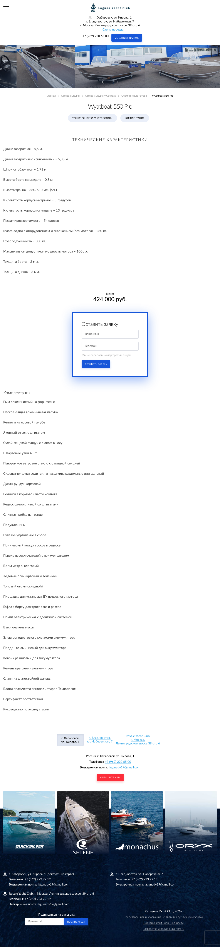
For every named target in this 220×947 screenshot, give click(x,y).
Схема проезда (113, 29)
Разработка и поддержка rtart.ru (163, 929)
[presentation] (104, 82)
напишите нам (110, 777)
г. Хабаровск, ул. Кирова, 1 (70, 740)
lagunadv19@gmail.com (124, 767)
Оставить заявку (96, 364)
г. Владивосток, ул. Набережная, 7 (100, 739)
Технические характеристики (92, 118)
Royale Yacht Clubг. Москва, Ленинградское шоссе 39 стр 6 (138, 740)
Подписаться (76, 922)
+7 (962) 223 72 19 (38, 879)
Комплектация (135, 118)
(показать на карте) (60, 874)
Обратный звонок (127, 38)
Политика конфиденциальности (163, 923)
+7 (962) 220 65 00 (95, 36)
